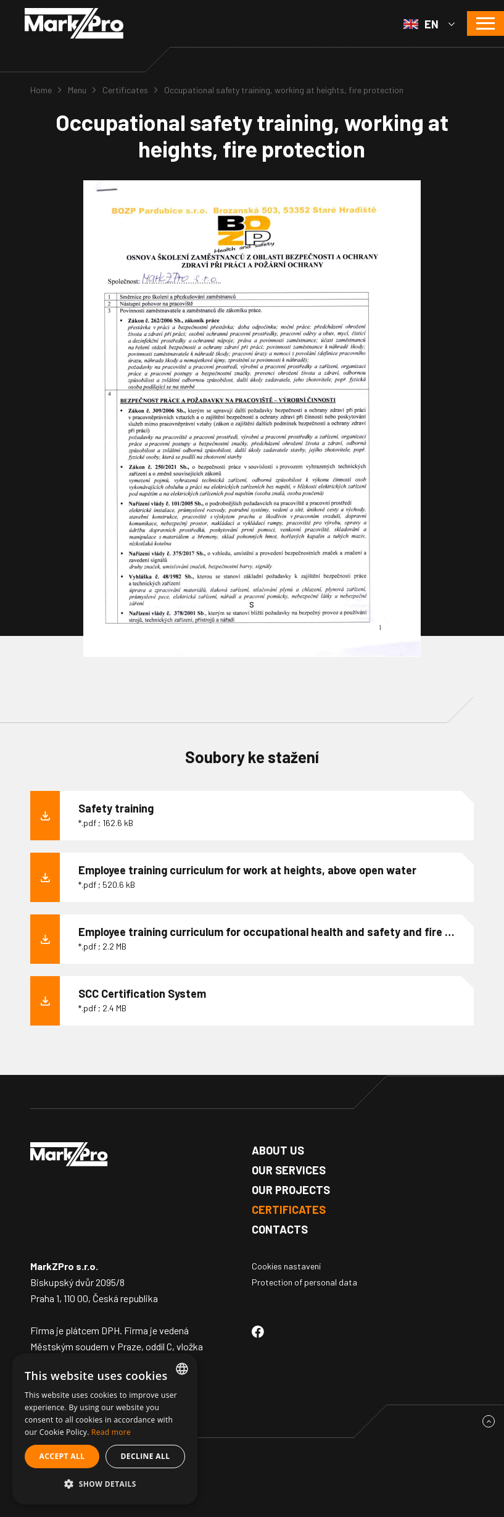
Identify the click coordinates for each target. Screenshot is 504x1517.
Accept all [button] (62, 1456)
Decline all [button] (145, 1456)
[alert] (104, 1429)
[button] (105, 1484)
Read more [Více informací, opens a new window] (111, 1432)
